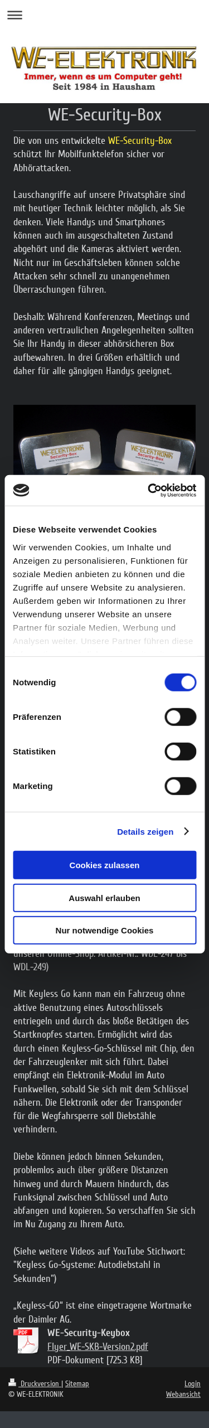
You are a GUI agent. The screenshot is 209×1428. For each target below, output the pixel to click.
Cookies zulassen (105, 865)
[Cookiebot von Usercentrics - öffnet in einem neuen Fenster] (148, 490)
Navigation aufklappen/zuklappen (104, 15)
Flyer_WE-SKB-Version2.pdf (97, 1346)
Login (192, 1383)
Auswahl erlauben (104, 897)
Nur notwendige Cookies (105, 930)
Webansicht (183, 1394)
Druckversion (34, 1383)
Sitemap (77, 1383)
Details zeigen (145, 831)
